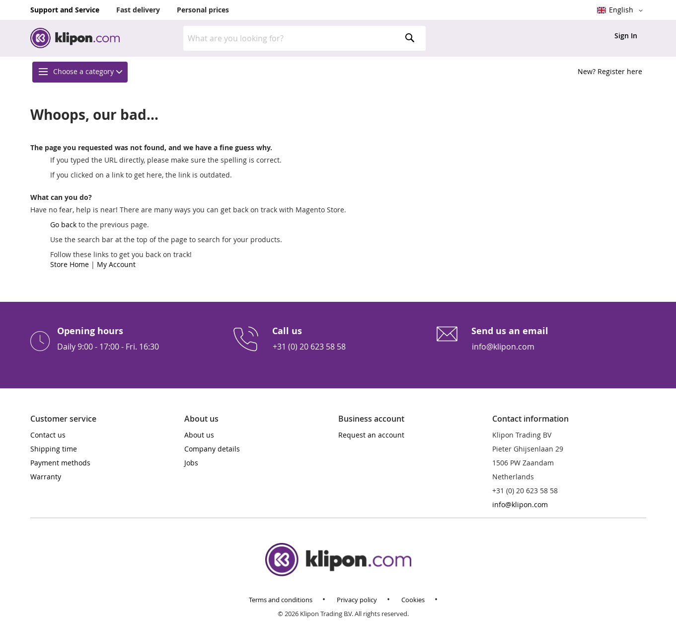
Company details (212, 448)
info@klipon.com (503, 346)
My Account (116, 264)
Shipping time (53, 448)
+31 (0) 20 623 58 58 (309, 346)
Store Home (69, 264)
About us (199, 435)
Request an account (371, 435)
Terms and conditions (280, 600)
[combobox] (304, 38)
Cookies (413, 600)
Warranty (45, 476)
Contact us (48, 435)
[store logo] (75, 38)
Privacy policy (357, 600)
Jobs (191, 462)
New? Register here (610, 71)
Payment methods (60, 462)
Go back (63, 224)
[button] (621, 10)
